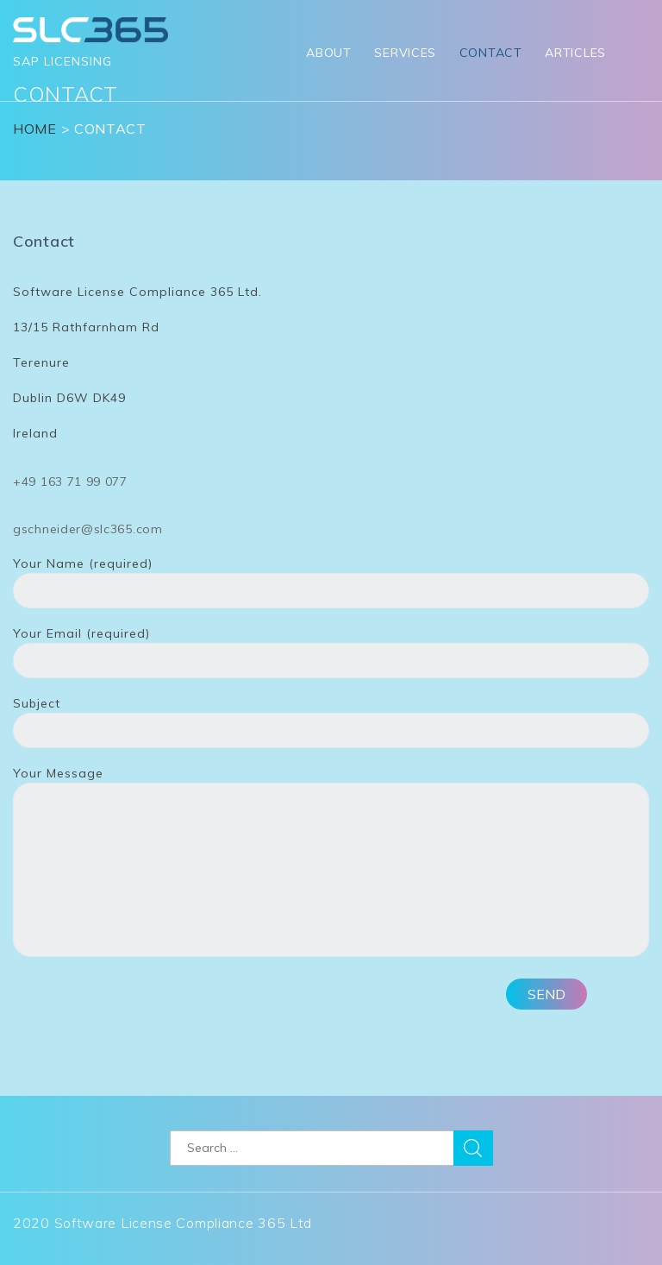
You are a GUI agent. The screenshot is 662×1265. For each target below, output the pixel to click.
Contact (490, 52)
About (329, 52)
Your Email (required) (331, 647)
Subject (331, 717)
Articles (575, 52)
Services (405, 52)
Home (35, 128)
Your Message (331, 862)
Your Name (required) (331, 577)
